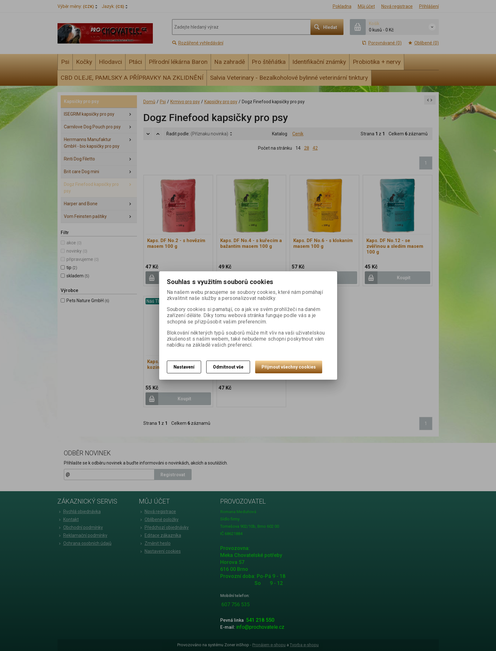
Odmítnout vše (228, 367)
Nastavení (183, 367)
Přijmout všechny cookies (289, 367)
